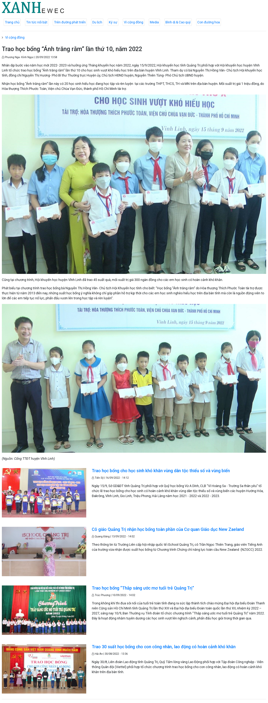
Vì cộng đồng (133, 22)
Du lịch (97, 22)
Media (154, 22)
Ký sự (113, 22)
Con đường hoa (208, 22)
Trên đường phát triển (70, 22)
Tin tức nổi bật (36, 22)
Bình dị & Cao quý (178, 22)
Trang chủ (12, 22)
